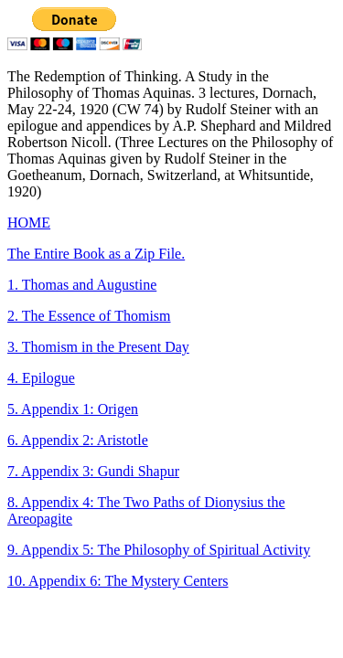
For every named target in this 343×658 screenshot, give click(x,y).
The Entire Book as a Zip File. (96, 253)
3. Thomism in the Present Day (98, 347)
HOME (28, 222)
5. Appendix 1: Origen (72, 409)
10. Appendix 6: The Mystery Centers (117, 581)
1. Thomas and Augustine (81, 284)
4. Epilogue (41, 378)
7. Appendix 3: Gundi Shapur (93, 471)
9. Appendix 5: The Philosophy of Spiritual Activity (158, 549)
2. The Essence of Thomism (89, 316)
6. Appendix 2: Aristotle (77, 440)
